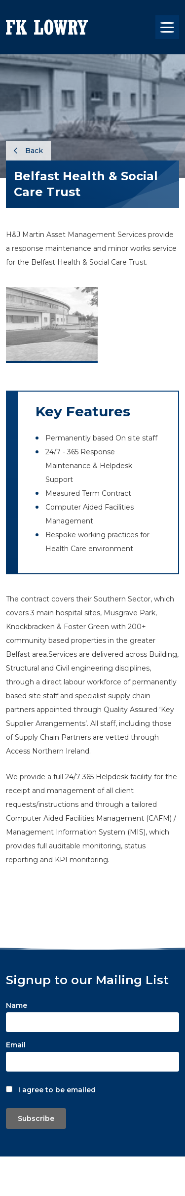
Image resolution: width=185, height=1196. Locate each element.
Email (16, 1044)
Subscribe (36, 1118)
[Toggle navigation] (167, 27)
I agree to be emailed (57, 1089)
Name (16, 1005)
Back (28, 150)
